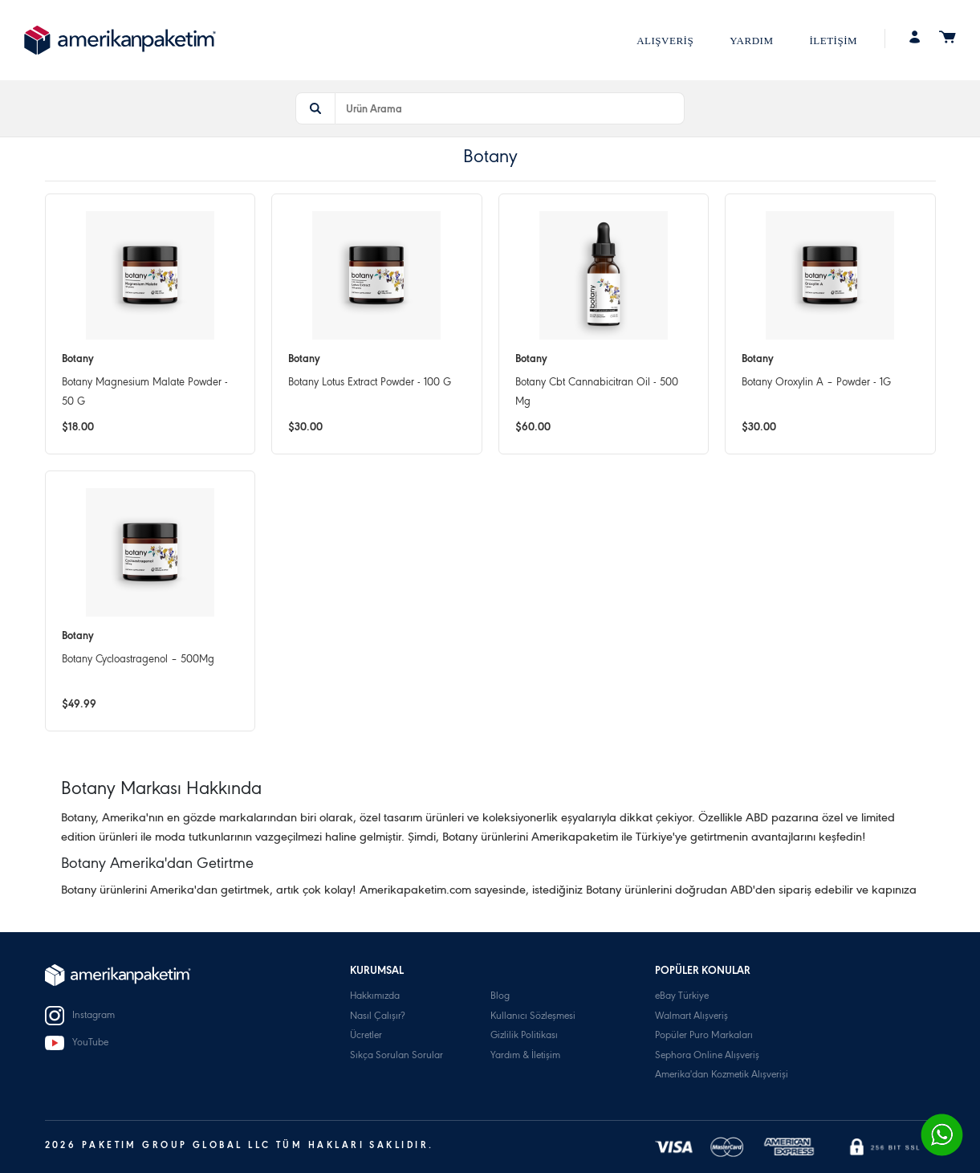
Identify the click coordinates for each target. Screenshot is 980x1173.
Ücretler (366, 1036)
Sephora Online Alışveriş (707, 1056)
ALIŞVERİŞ (664, 41)
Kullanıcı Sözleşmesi (532, 1017)
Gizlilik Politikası (524, 1036)
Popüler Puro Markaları (704, 1036)
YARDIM (751, 41)
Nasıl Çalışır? (377, 1017)
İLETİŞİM (833, 41)
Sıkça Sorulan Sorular (396, 1056)
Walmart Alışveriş (691, 1017)
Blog (500, 997)
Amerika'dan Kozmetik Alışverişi (721, 1075)
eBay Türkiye (682, 997)
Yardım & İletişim (525, 1056)
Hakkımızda (375, 997)
